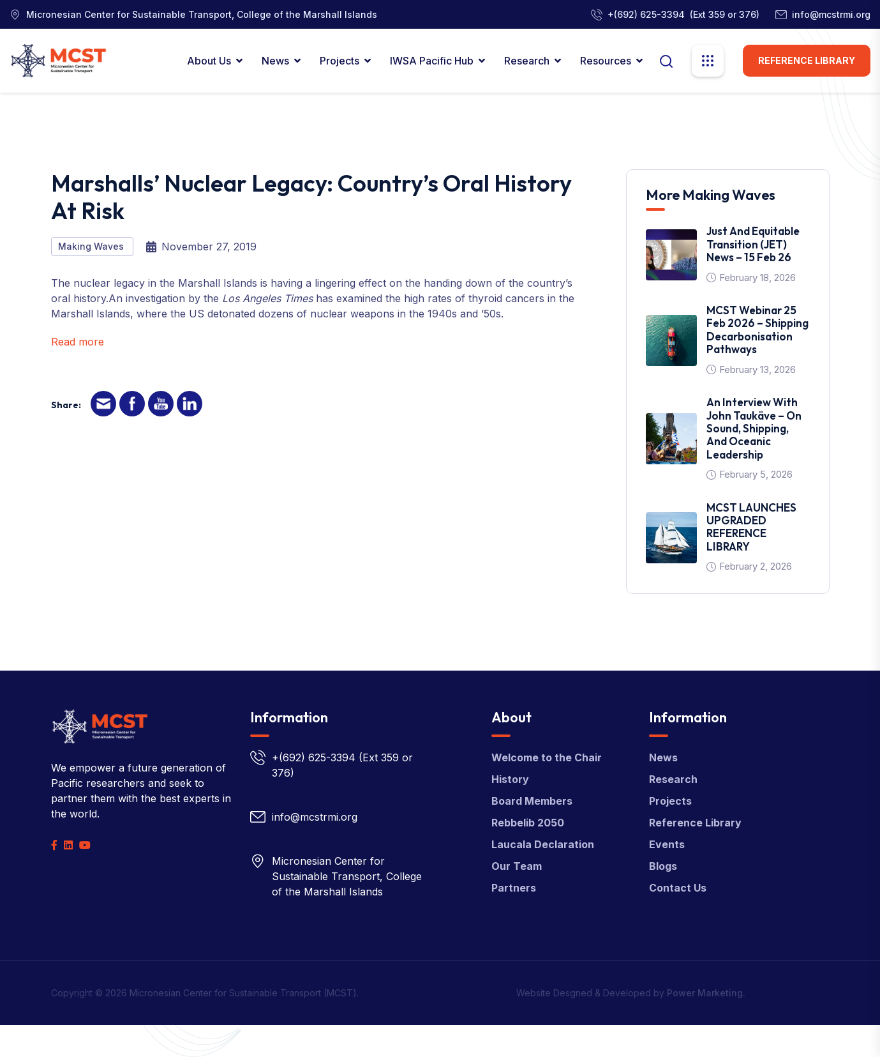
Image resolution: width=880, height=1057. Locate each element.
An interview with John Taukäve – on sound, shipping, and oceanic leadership (754, 428)
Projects (339, 60)
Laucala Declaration (542, 844)
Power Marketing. (706, 992)
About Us (209, 60)
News (275, 60)
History (510, 779)
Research (526, 60)
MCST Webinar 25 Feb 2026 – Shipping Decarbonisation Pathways (757, 329)
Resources (605, 60)
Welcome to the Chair (546, 757)
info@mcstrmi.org (831, 14)
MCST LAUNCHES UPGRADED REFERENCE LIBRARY (751, 527)
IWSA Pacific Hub (432, 60)
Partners (513, 887)
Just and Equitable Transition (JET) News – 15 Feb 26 (753, 244)
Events (667, 844)
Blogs (663, 866)
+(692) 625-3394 (646, 14)
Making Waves (92, 246)
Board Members (531, 801)
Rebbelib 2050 (527, 822)
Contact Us (677, 887)
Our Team (516, 866)
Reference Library (806, 60)
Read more (77, 341)
